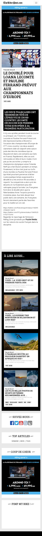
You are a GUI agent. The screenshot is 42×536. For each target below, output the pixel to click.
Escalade (13, 402)
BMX (7, 402)
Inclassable (10, 290)
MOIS (22, 441)
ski (25, 402)
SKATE (20, 402)
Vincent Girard (9, 70)
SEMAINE (15, 441)
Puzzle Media (31, 219)
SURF (29, 402)
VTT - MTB (7, 101)
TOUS (28, 441)
